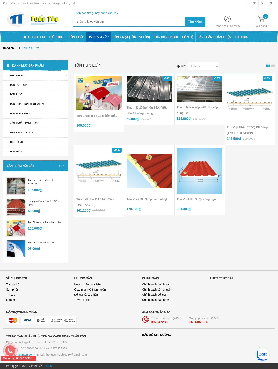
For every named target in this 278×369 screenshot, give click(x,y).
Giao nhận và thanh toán (90, 289)
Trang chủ (12, 284)
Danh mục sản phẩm (25, 65)
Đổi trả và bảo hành (86, 294)
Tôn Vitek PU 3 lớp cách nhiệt (147, 199)
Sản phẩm (12, 289)
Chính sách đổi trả (154, 294)
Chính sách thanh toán (156, 284)
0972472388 (160, 322)
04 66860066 (198, 322)
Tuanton (48, 366)
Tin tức (10, 294)
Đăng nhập (221, 25)
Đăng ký (235, 25)
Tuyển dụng (82, 299)
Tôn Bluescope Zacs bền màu (44, 222)
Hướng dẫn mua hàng (88, 284)
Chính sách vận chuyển (157, 289)
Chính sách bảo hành (156, 299)
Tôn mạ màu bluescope (41, 242)
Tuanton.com (25, 354)
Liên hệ (11, 299)
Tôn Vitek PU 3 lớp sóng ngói (197, 199)
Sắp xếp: (180, 66)
